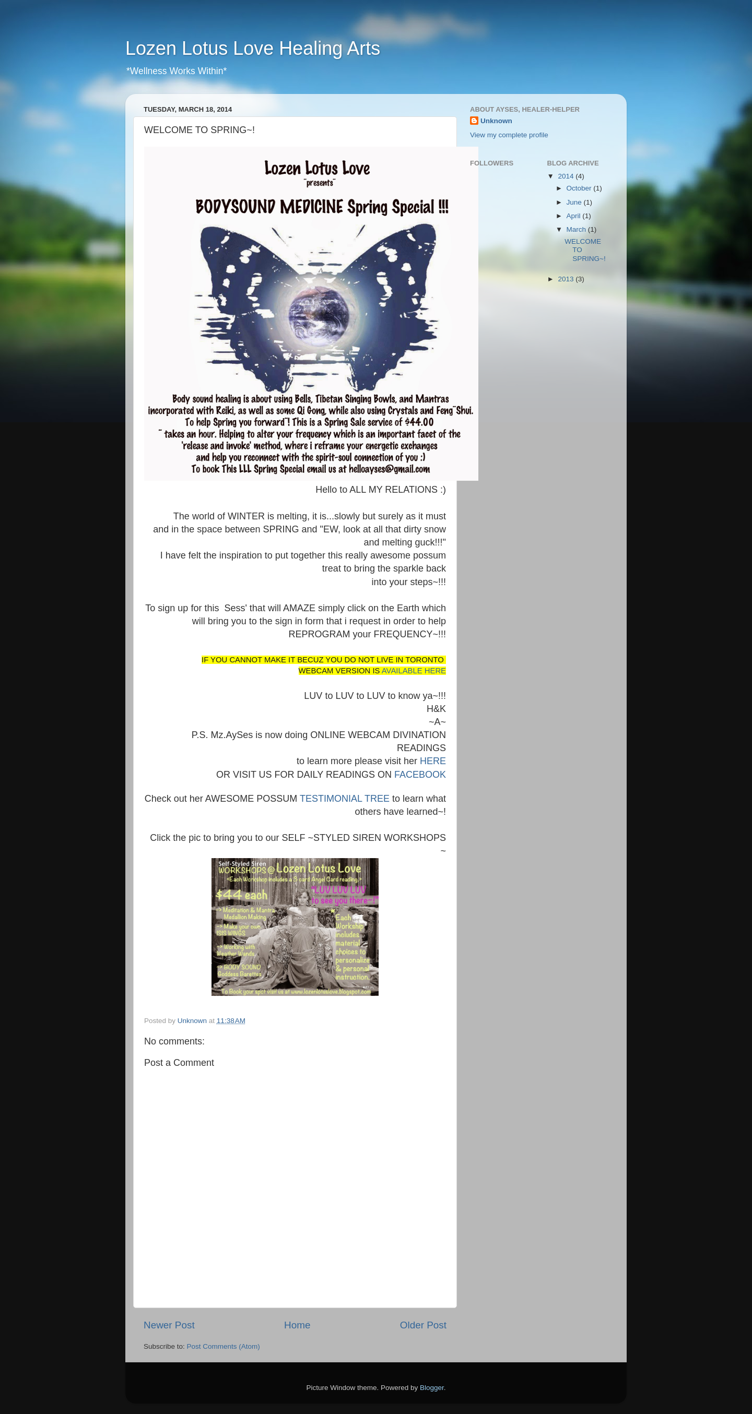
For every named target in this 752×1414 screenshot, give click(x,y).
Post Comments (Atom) (223, 1346)
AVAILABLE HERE (414, 671)
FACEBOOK (420, 774)
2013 (566, 279)
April (575, 216)
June (575, 202)
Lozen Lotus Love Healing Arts (252, 48)
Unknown (496, 121)
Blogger (432, 1388)
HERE (433, 761)
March (577, 229)
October (580, 188)
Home (297, 1325)
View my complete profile (509, 135)
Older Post (423, 1325)
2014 (566, 176)
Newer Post (169, 1325)
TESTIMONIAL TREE (345, 798)
